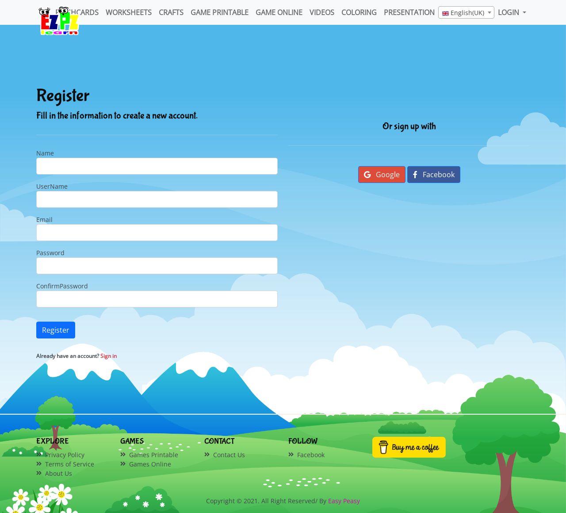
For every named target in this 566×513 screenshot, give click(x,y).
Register (55, 330)
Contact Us (229, 455)
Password (50, 253)
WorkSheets (129, 12)
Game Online (279, 12)
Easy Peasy (344, 501)
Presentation (409, 12)
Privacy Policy (64, 455)
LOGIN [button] (509, 12)
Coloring (359, 12)
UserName (52, 186)
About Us (58, 473)
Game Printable (220, 12)
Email (44, 219)
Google (382, 174)
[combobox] (466, 12)
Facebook (434, 174)
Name (45, 153)
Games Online (150, 464)
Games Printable (153, 455)
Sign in (108, 356)
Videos (322, 12)
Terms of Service (69, 464)
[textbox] (466, 13)
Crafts (171, 12)
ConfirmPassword (62, 286)
